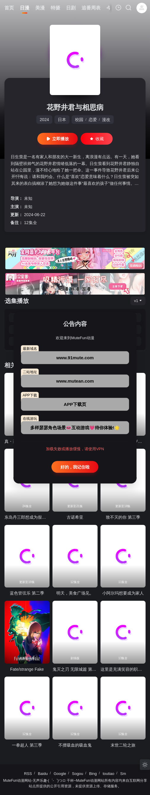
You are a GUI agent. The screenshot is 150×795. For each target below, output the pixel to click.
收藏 (97, 138)
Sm (123, 773)
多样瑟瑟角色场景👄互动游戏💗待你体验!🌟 (75, 427)
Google (60, 773)
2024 (44, 119)
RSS (28, 773)
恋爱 (93, 119)
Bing (93, 773)
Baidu (43, 773)
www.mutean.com (75, 380)
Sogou (77, 773)
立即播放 (57, 138)
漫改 (106, 119)
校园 (79, 119)
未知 (28, 198)
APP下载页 (75, 404)
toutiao (108, 773)
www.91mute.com (75, 357)
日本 (62, 119)
